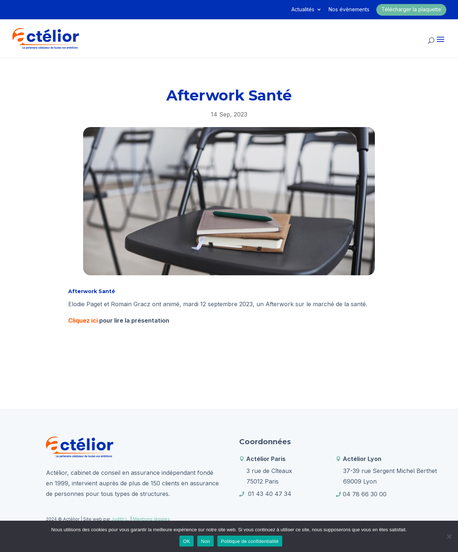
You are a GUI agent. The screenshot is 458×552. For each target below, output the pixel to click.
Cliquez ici (83, 320)
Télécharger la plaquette (411, 9)
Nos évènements (349, 9)
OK (186, 541)
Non (205, 541)
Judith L (119, 519)
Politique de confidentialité (250, 541)
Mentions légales (151, 519)
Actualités (302, 9)
